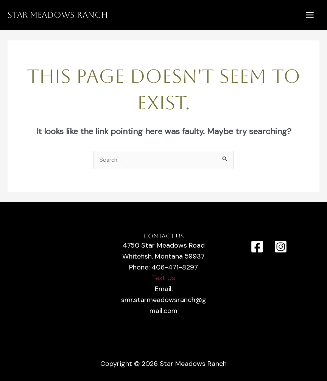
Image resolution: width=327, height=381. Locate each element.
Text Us (163, 277)
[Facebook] (257, 246)
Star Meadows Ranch (58, 15)
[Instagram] (280, 246)
